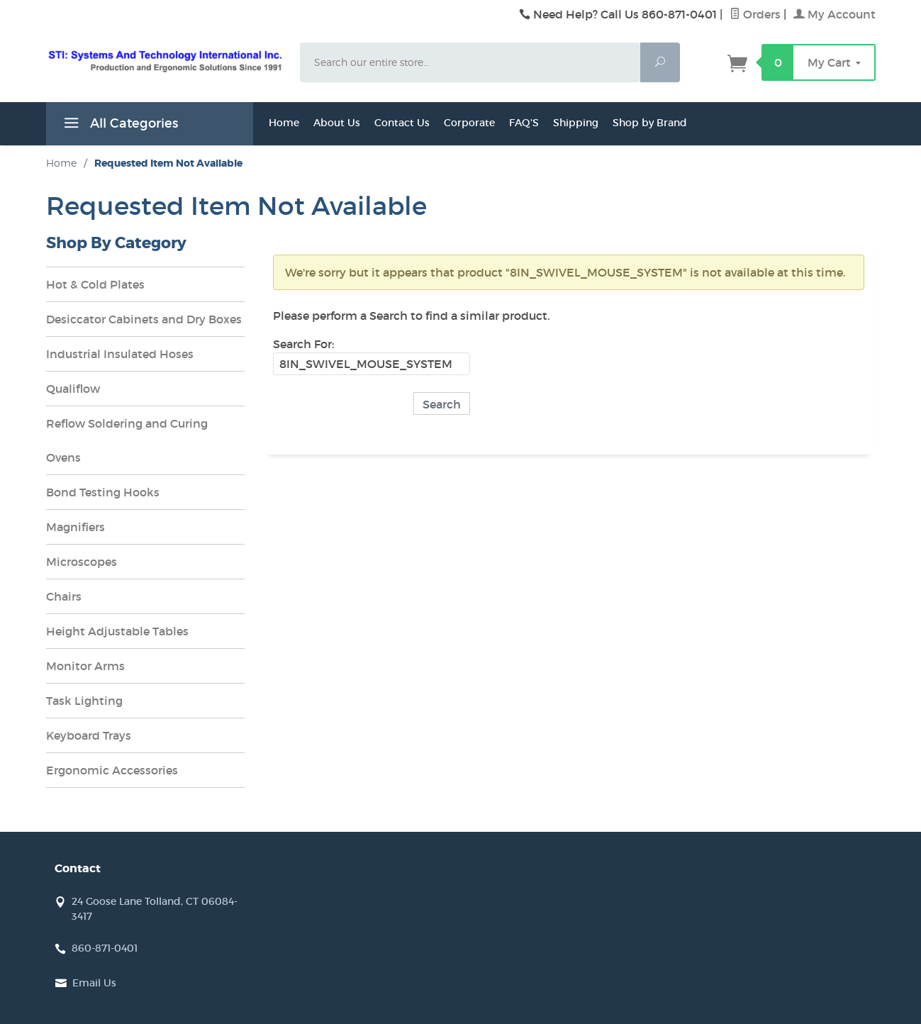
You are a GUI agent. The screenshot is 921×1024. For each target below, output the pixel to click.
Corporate (469, 122)
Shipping (575, 122)
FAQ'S (524, 122)
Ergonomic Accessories (112, 770)
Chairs (64, 596)
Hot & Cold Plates (95, 284)
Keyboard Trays (88, 735)
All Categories (119, 125)
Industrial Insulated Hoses (120, 354)
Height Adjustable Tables (117, 631)
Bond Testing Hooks (103, 492)
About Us (336, 122)
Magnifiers (75, 527)
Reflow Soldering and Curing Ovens (127, 440)
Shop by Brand (650, 122)
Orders (755, 14)
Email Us (94, 982)
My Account (834, 14)
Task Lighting (84, 701)
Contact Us (402, 122)
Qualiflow (73, 389)
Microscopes (81, 562)
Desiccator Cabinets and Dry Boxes (144, 319)
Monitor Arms (85, 666)
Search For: (303, 344)
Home (284, 122)
